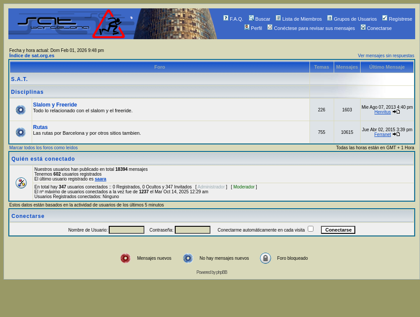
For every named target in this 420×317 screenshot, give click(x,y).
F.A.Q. (233, 19)
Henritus (383, 112)
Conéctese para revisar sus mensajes (311, 28)
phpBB (221, 272)
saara (100, 179)
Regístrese (397, 19)
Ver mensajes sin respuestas (386, 55)
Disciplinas (27, 92)
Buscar (259, 19)
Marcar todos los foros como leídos (43, 147)
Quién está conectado (43, 159)
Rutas (40, 127)
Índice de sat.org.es (32, 55)
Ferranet (382, 134)
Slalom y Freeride (55, 105)
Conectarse (376, 28)
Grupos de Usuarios (352, 19)
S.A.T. (19, 79)
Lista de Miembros (299, 19)
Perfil (253, 28)
